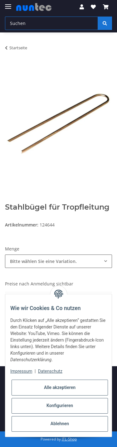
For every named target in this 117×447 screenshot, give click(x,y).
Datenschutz (50, 371)
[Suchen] (51, 23)
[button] (81, 7)
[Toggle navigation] (8, 4)
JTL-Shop (69, 439)
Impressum (21, 371)
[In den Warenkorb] (10, 67)
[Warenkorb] (106, 7)
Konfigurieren (59, 405)
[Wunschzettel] (93, 7)
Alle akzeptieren (60, 387)
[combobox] (58, 261)
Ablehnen (60, 423)
